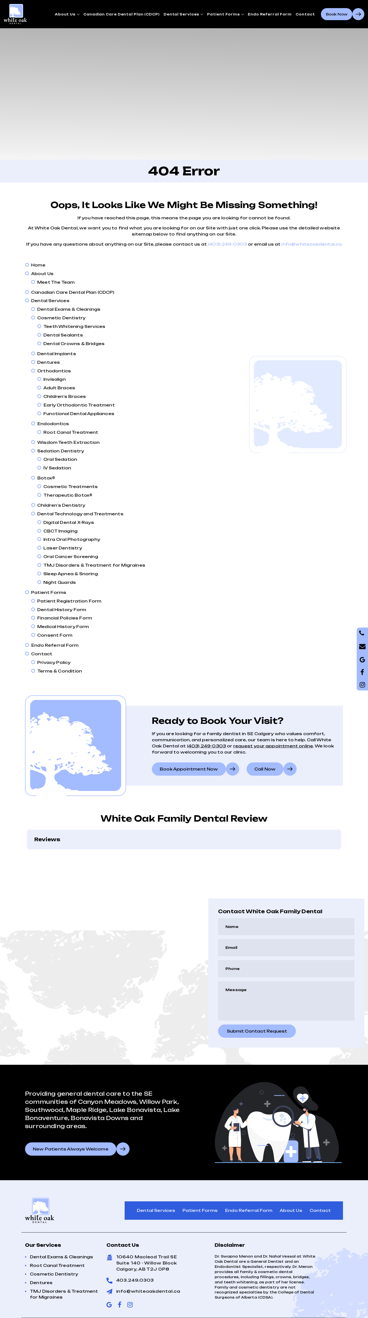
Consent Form (54, 635)
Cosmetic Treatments (70, 486)
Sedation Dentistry (60, 451)
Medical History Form (63, 626)
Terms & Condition (59, 671)
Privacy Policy (54, 662)
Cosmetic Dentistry (61, 317)
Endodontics (53, 423)
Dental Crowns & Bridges (74, 343)
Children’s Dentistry (61, 505)
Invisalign (54, 379)
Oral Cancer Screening (70, 556)
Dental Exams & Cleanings (68, 309)
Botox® (46, 478)
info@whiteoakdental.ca (311, 244)
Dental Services (181, 14)
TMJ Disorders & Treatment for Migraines (94, 565)
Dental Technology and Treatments (80, 513)
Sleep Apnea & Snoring (70, 573)
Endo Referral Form (270, 14)
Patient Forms (223, 14)
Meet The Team (56, 282)
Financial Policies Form (64, 618)
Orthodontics (54, 370)
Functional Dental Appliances (78, 413)
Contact (305, 14)
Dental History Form (61, 609)
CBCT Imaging (60, 531)
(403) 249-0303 (227, 244)
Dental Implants (56, 353)
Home (38, 265)
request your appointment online (273, 745)
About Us (65, 14)
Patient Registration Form (69, 601)
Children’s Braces (64, 396)
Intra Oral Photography (71, 539)
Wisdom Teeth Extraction (68, 442)
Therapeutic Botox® (67, 495)
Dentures (48, 362)
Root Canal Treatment (70, 432)
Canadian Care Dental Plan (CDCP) (121, 14)
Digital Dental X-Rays (68, 522)
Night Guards (59, 582)
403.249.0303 (135, 1280)
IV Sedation (57, 467)
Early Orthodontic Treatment (79, 405)
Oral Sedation (60, 459)
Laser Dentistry (62, 548)
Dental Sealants (63, 335)
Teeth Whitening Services (74, 326)
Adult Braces (59, 387)
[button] (27, 854)
